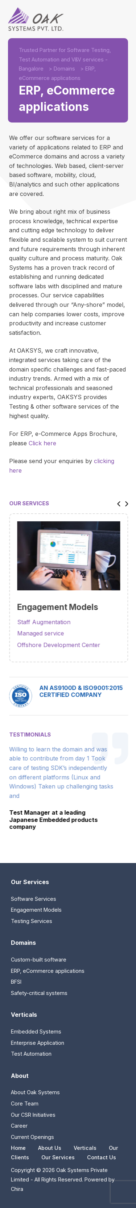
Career (19, 1126)
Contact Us (101, 1157)
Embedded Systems (36, 1031)
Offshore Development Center (64, 645)
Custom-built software (38, 959)
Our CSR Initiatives (33, 1115)
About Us (49, 1148)
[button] (123, 503)
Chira (17, 1189)
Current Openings (32, 1137)
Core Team (24, 1103)
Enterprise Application (37, 1043)
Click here (42, 443)
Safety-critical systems (39, 993)
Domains (64, 68)
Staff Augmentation (50, 622)
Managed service (46, 633)
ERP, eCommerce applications (48, 971)
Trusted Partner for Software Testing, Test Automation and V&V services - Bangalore (65, 59)
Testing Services (31, 921)
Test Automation (31, 1054)
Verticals (85, 1148)
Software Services (33, 899)
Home (18, 1148)
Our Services (58, 1157)
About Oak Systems (35, 1092)
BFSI (16, 982)
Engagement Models (36, 910)
